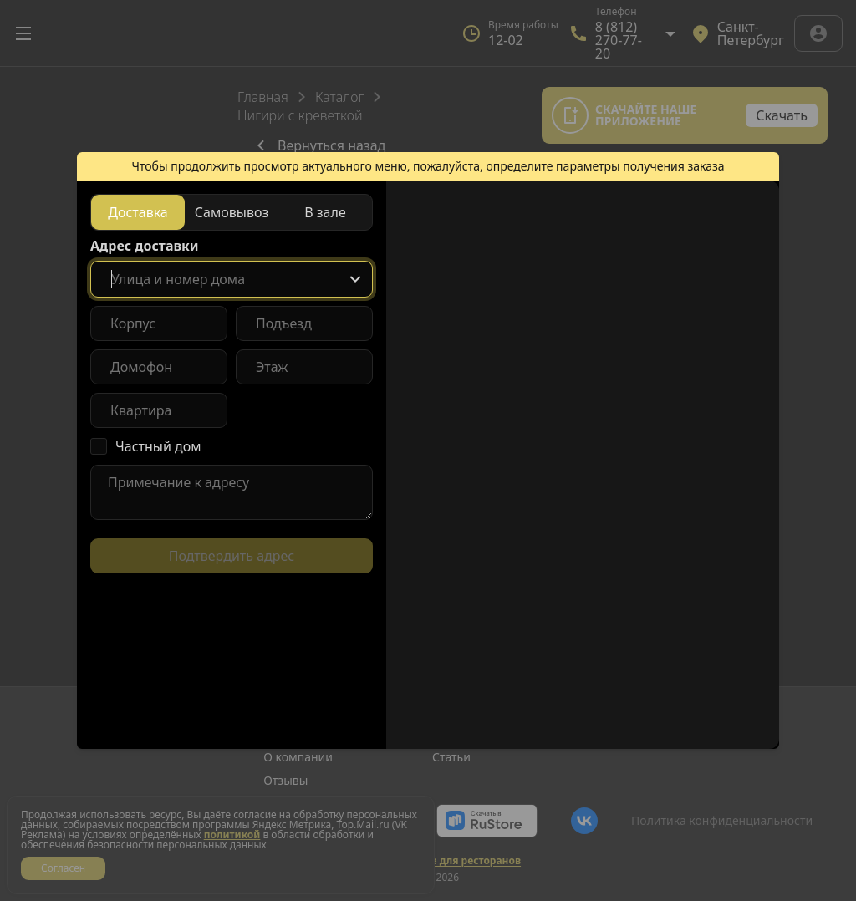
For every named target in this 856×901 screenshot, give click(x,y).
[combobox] (231, 279)
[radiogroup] (231, 212)
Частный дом (158, 446)
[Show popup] (355, 279)
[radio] (138, 212)
